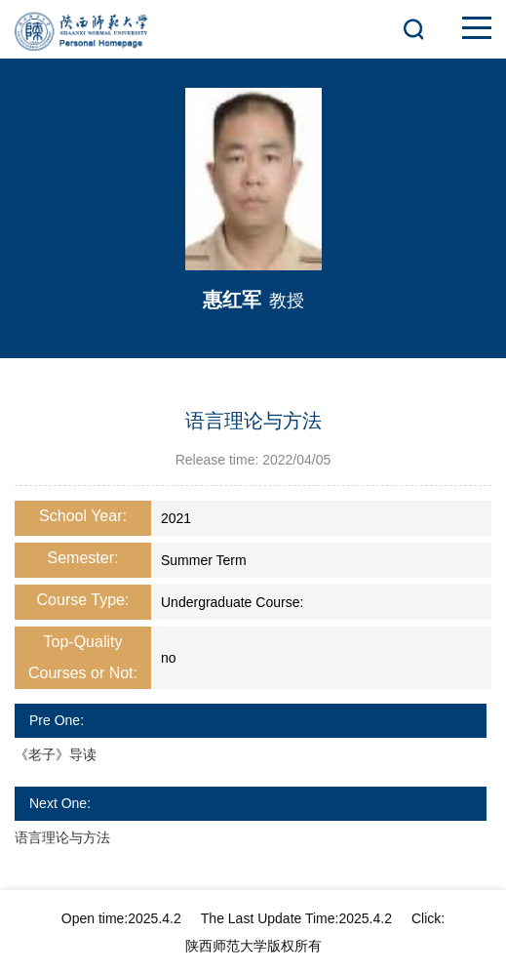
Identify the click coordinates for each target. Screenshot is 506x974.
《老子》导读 (56, 754)
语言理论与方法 (62, 837)
